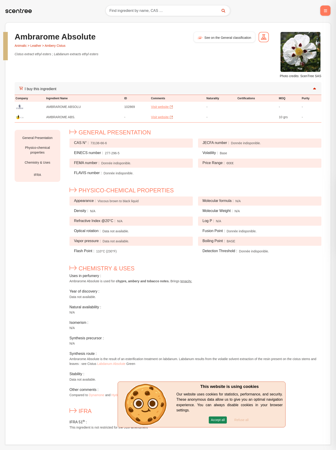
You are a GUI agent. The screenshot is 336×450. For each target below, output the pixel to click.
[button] (218, 420)
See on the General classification (224, 37)
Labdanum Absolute (111, 364)
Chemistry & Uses (37, 162)
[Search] (168, 10)
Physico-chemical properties (37, 150)
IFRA (37, 175)
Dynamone (96, 395)
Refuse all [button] (241, 420)
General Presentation (37, 138)
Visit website (162, 107)
